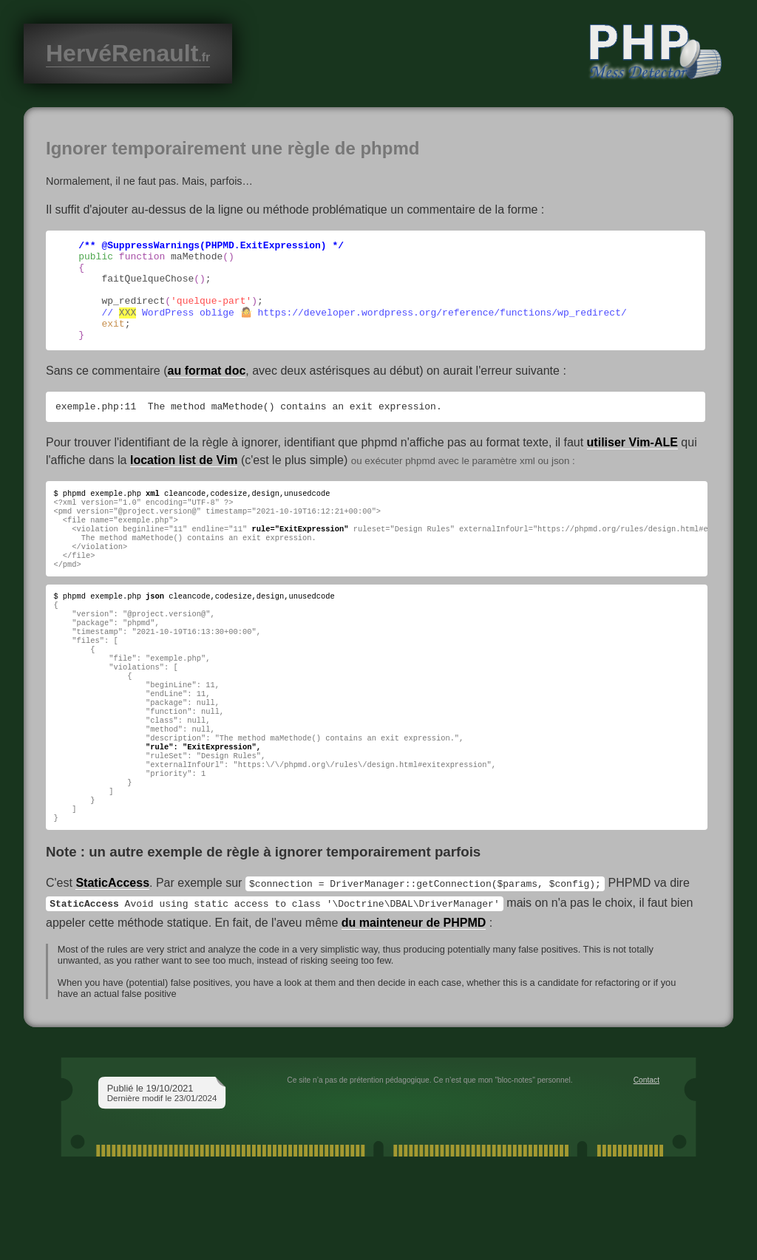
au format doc (207, 390)
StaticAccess (112, 956)
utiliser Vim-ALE (632, 463)
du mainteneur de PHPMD (414, 994)
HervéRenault (128, 53)
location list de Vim (184, 481)
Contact (646, 1152)
